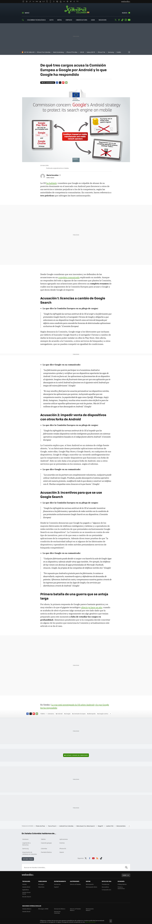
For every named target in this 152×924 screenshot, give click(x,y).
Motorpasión (90, 884)
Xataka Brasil (26, 911)
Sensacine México (59, 909)
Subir (124, 875)
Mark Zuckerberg (58, 52)
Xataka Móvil (26, 887)
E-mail (66, 82)
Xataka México (26, 909)
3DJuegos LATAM (43, 909)
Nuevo (124, 13)
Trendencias (105, 884)
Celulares (51, 714)
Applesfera (25, 890)
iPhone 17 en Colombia (43, 52)
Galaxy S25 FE (91, 52)
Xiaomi (62, 852)
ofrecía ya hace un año (91, 607)
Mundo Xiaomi (26, 897)
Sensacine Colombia (57, 912)
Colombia (44, 848)
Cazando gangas (46, 843)
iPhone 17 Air (101, 52)
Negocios (102, 20)
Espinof (56, 887)
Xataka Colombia (76, 10)
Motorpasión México (90, 909)
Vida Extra (41, 887)
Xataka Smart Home (26, 893)
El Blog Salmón (122, 884)
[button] (53, 175)
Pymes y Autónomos (121, 887)
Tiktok (122, 20)
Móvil (59, 20)
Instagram (126, 20)
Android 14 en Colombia (66, 826)
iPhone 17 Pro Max (71, 52)
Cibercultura (81, 20)
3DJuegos (41, 884)
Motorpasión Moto (91, 887)
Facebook (119, 20)
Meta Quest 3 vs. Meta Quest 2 (85, 826)
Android (59, 714)
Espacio (69, 20)
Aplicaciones (64, 839)
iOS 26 (82, 52)
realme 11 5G (110, 826)
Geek (93, 20)
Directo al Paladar (75, 884)
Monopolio (92, 714)
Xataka (24, 884)
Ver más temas (28, 859)
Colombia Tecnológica (36, 20)
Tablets (43, 839)
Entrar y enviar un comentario (77, 755)
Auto (51, 20)
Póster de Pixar (40, 826)
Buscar (126, 867)
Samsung (111, 52)
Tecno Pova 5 (52, 826)
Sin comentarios (48, 82)
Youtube (129, 20)
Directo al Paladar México (75, 909)
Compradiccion (106, 890)
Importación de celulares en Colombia (29, 853)
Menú (27, 13)
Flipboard (63, 82)
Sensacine (57, 884)
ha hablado (51, 183)
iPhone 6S (63, 848)
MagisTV (100, 826)
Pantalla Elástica (46, 852)
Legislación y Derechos (26, 844)
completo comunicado (69, 277)
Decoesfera (105, 887)
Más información (90, 922)
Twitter (115, 20)
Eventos (62, 843)
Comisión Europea (79, 714)
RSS (97, 857)
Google (68, 714)
